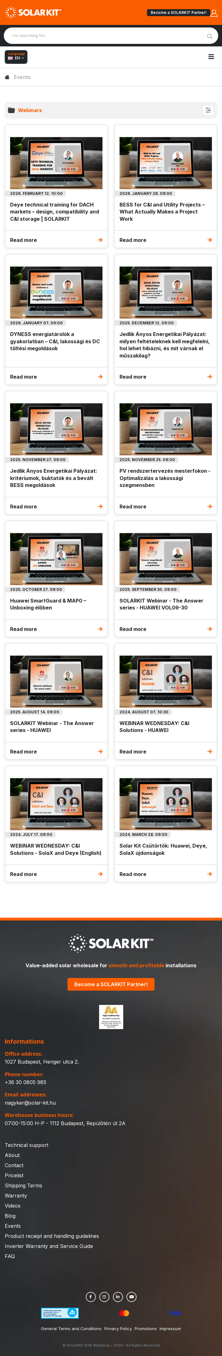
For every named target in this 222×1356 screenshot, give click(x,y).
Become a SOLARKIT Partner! (179, 12)
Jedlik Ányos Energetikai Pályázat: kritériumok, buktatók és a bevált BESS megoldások (53, 478)
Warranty (16, 1195)
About (12, 1155)
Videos (12, 1206)
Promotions (146, 1328)
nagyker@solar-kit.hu (30, 1103)
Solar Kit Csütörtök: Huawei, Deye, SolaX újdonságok (163, 849)
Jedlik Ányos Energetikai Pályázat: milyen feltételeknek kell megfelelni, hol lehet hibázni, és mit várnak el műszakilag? (165, 344)
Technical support (26, 1145)
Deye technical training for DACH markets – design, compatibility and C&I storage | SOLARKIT (54, 211)
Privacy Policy (118, 1328)
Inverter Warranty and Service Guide (49, 1246)
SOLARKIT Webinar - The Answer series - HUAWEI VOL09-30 (161, 604)
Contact (14, 1165)
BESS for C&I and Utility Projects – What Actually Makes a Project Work (162, 211)
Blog (10, 1216)
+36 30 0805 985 (25, 1082)
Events (13, 1226)
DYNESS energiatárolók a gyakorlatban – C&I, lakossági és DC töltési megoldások (55, 341)
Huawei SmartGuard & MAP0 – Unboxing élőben (48, 604)
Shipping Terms (23, 1185)
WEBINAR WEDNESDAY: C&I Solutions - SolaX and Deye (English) (56, 849)
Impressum (170, 1328)
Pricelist (14, 1175)
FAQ (10, 1256)
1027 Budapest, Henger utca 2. (42, 1062)
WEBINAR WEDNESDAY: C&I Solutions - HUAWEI (154, 726)
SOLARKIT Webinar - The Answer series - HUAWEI (52, 726)
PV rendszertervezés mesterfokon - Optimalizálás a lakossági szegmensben (165, 478)
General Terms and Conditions (71, 1328)
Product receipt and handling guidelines (52, 1236)
